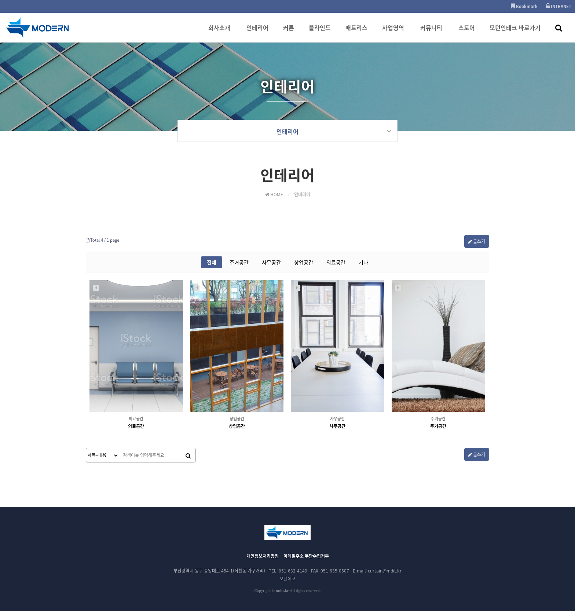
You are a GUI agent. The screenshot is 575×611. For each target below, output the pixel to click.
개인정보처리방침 (262, 556)
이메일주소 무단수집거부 (306, 556)
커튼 (288, 32)
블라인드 (320, 32)
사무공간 (271, 262)
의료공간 (335, 262)
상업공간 (303, 262)
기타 (363, 262)
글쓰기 (476, 241)
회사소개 (219, 32)
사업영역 (393, 32)
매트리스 (356, 32)
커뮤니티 (431, 32)
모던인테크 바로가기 (515, 32)
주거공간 (239, 262)
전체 (211, 262)
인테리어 (257, 32)
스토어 (466, 32)
